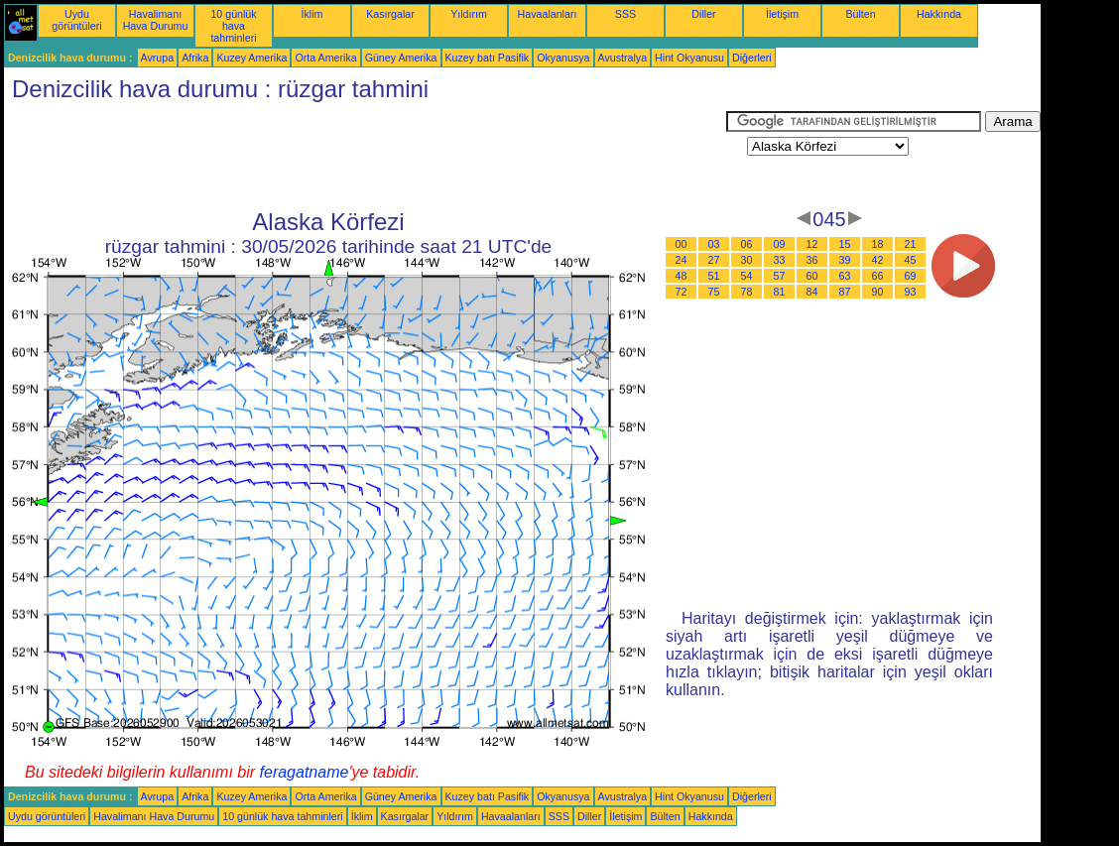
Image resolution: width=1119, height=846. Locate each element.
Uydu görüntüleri (76, 20)
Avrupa (158, 57)
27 (714, 260)
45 (911, 260)
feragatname (304, 772)
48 (681, 276)
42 (878, 260)
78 (747, 292)
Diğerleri (752, 57)
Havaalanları (547, 14)
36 (812, 260)
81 (780, 292)
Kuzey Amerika (251, 57)
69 (911, 276)
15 (845, 244)
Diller (703, 14)
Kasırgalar (390, 14)
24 (681, 260)
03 (714, 244)
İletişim (782, 14)
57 (780, 276)
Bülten (860, 14)
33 (780, 260)
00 (681, 244)
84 (812, 292)
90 (878, 292)
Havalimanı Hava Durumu (155, 20)
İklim (312, 14)
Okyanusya (563, 57)
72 (681, 292)
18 (878, 244)
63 (845, 276)
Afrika (195, 57)
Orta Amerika (325, 57)
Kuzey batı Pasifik (487, 57)
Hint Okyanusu (689, 57)
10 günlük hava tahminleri (233, 26)
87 (845, 292)
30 (747, 260)
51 (714, 276)
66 (878, 276)
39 (845, 260)
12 (812, 244)
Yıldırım (468, 14)
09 (780, 244)
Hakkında (939, 14)
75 (714, 292)
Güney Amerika (401, 57)
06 (747, 244)
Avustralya (623, 57)
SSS (625, 14)
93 (911, 292)
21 (911, 244)
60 (812, 276)
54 (747, 276)
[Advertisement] (365, 155)
